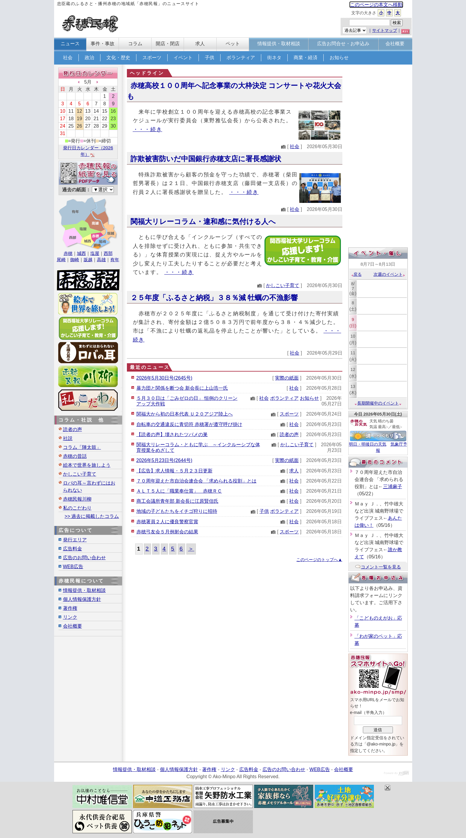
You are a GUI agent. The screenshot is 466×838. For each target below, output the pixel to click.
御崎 (74, 259)
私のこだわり (77, 507)
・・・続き (147, 129)
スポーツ (151, 57)
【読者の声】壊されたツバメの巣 (172, 434)
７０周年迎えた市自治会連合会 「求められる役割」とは (196, 480)
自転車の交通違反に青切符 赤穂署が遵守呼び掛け (189, 424)
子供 (209, 57)
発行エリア (75, 539)
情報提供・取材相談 (84, 590)
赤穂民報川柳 (77, 499)
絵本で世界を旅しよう (87, 465)
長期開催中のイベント (378, 403)
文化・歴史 (118, 57)
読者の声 (289, 434)
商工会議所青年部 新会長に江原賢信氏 (177, 501)
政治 (89, 57)
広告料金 (72, 548)
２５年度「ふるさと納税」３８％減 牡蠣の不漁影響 (214, 298)
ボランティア (240, 57)
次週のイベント (389, 274)
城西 (81, 253)
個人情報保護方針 (82, 599)
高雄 (101, 259)
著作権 (70, 608)
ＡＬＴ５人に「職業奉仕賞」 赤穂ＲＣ (179, 491)
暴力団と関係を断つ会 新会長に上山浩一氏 (182, 388)
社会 (68, 57)
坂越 (88, 259)
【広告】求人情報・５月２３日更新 (174, 470)
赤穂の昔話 (75, 456)
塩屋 (94, 253)
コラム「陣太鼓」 (82, 447)
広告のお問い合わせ (84, 557)
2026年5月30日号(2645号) (164, 377)
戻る (356, 274)
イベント (183, 57)
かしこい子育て (282, 285)
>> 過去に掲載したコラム (91, 516)
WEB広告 (73, 566)
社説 (68, 438)
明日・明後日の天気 (367, 444)
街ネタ (274, 57)
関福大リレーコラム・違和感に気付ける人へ (203, 221)
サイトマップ (384, 30)
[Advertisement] (378, 157)
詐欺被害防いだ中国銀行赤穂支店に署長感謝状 (205, 159)
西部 (108, 253)
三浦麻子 (392, 486)
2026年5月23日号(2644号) (164, 460)
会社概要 (72, 626)
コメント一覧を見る (378, 566)
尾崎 (61, 259)
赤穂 (68, 253)
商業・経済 (305, 57)
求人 (294, 470)
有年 (114, 259)
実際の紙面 (287, 377)
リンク (70, 617)
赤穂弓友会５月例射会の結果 (167, 531)
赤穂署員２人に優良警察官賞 (167, 521)
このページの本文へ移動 (376, 4)
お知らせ (339, 57)
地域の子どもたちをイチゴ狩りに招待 (176, 511)
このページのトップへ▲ (319, 559)
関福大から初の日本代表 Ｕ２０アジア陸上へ (184, 413)
